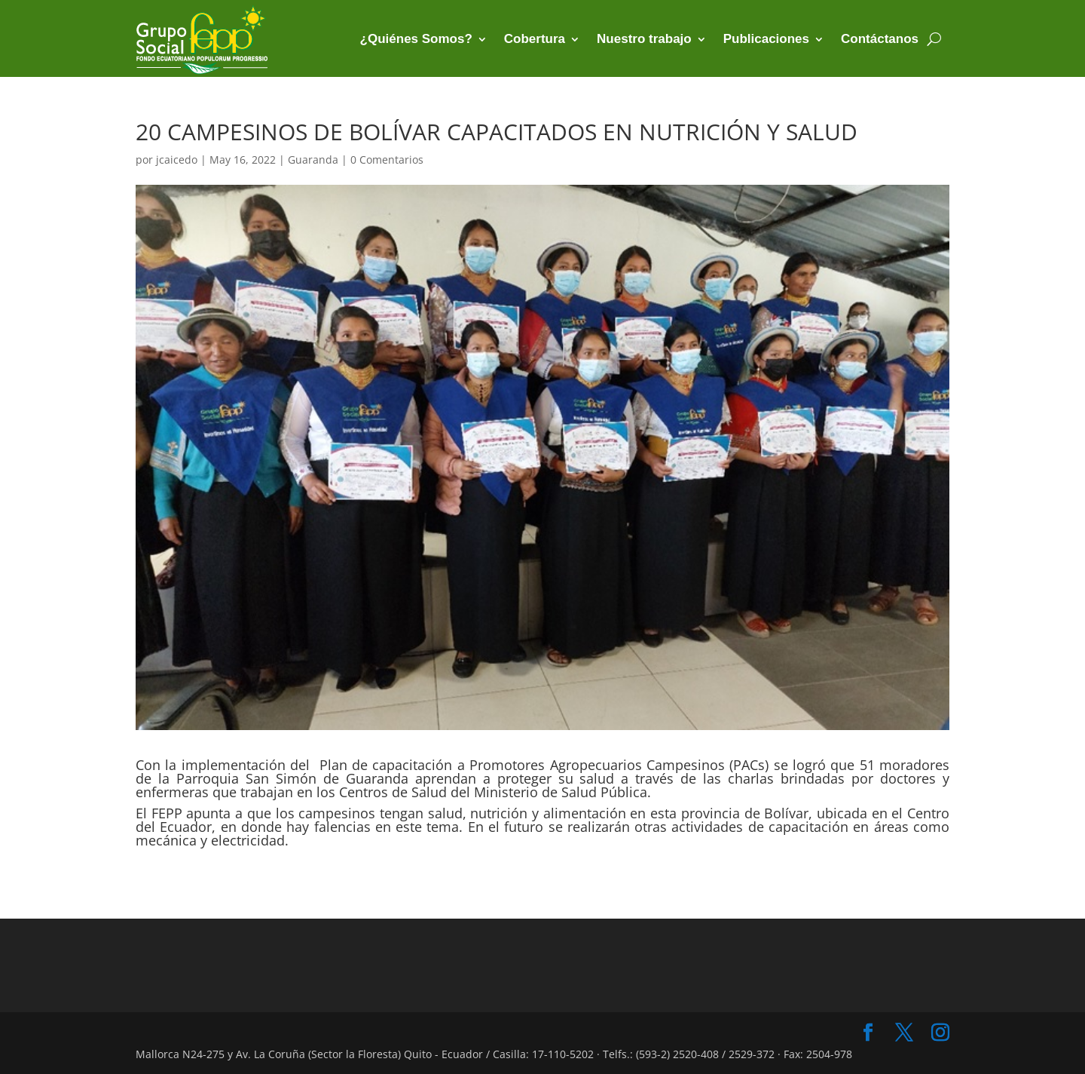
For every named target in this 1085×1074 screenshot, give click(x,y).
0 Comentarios (386, 159)
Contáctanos (879, 39)
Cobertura (534, 39)
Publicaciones (766, 39)
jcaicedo (176, 159)
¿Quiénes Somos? (416, 39)
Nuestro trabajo (644, 39)
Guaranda (313, 159)
